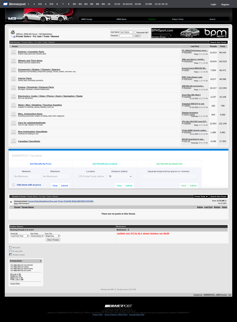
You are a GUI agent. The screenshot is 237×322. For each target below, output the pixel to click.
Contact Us (198, 295)
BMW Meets (122, 19)
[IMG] (12, 278)
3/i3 (40, 4)
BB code (13, 274)
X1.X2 (117, 4)
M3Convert (188, 79)
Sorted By (14, 234)
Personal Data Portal (136, 314)
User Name (115, 32)
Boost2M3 (188, 52)
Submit (64, 185)
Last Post (208, 207)
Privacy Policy (98, 314)
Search (212, 19)
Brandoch (187, 88)
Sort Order (34, 234)
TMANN (187, 106)
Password (114, 35)
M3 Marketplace (45, 34)
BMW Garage (86, 19)
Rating (200, 207)
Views (224, 207)
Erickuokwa (188, 61)
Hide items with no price (28, 184)
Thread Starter (28, 207)
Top (229, 295)
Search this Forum (218, 42)
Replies (217, 207)
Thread (17, 207)
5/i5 (51, 4)
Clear (55, 185)
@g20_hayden (189, 114)
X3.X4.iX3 (127, 4)
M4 (86, 4)
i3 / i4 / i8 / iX (161, 4)
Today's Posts (178, 19)
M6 (97, 4)
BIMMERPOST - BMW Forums (215, 295)
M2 (74, 4)
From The (48, 234)
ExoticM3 (187, 97)
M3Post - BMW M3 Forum (26, 34)
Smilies (13, 276)
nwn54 (186, 70)
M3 (80, 4)
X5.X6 (138, 4)
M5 (91, 4)
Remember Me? (141, 33)
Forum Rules (15, 283)
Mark (16, 203)
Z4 (109, 4)
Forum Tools (200, 196)
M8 (103, 4)
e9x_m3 (187, 141)
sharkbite (187, 123)
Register (225, 4)
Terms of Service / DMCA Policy (116, 314)
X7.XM (148, 4)
